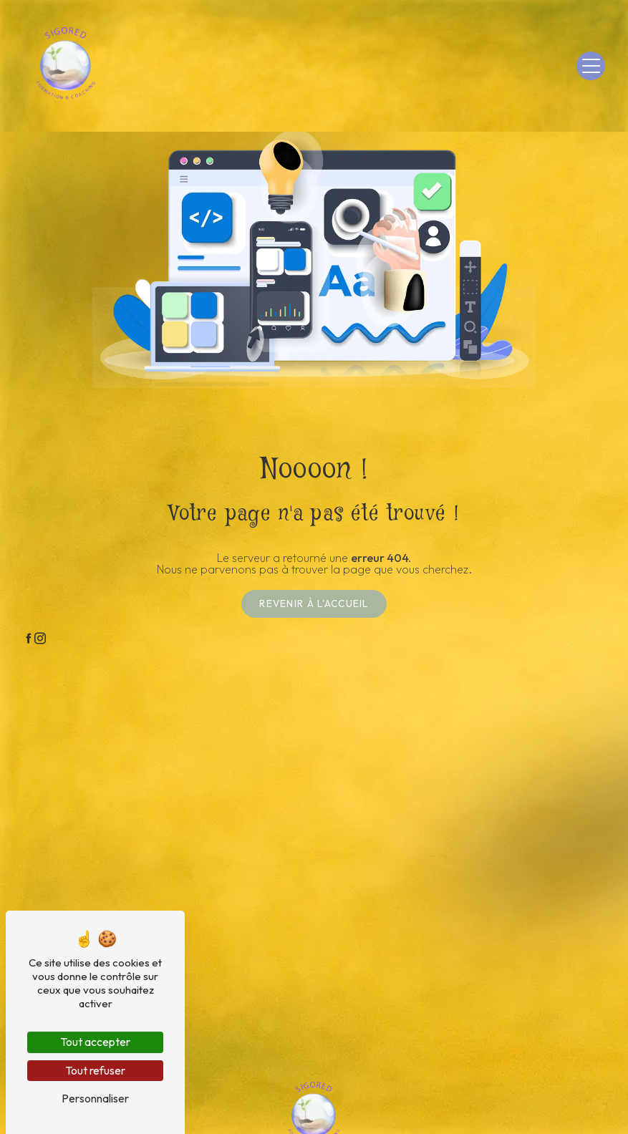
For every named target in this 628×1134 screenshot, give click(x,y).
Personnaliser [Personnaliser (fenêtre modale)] (95, 1098)
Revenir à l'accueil (313, 603)
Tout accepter (95, 1041)
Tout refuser (95, 1070)
